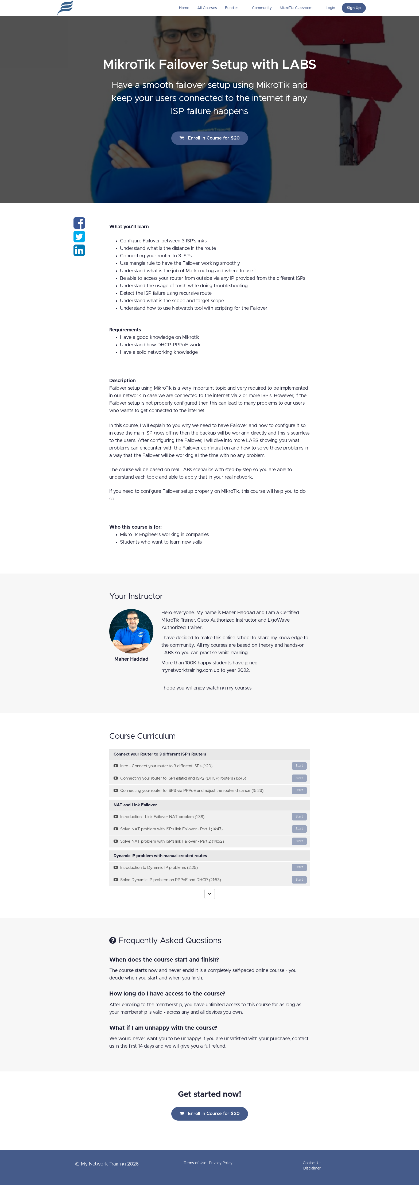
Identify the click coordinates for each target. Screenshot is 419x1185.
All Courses (207, 8)
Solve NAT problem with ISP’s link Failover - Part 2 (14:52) (210, 841)
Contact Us (312, 1163)
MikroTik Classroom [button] (296, 8)
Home (184, 8)
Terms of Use (195, 1163)
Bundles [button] (232, 8)
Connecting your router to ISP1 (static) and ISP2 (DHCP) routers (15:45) (210, 778)
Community (262, 8)
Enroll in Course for (210, 138)
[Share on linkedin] (79, 253)
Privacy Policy (220, 1163)
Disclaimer (312, 1168)
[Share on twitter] (79, 240)
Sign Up (354, 8)
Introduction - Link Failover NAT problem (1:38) (210, 816)
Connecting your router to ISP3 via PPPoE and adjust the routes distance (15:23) (210, 790)
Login (330, 8)
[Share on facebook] (79, 226)
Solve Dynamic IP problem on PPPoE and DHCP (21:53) (210, 880)
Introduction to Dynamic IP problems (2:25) (210, 867)
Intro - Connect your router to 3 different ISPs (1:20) (210, 766)
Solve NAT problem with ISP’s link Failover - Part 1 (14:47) (210, 829)
